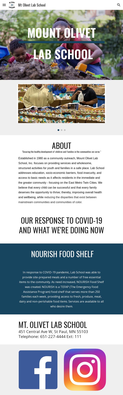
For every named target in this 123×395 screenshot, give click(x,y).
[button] (4, 5)
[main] (61, 45)
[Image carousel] (61, 107)
